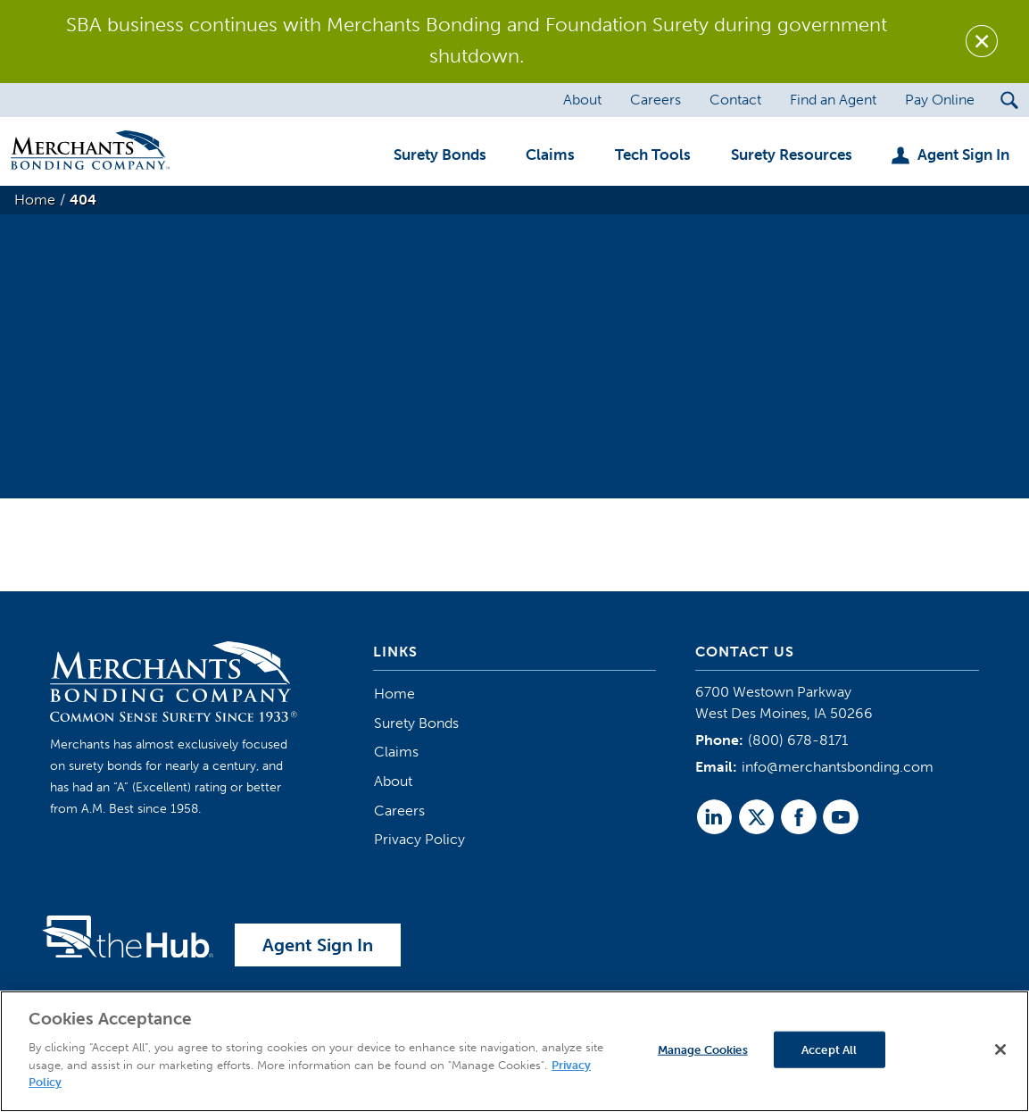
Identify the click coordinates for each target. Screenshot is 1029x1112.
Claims (396, 751)
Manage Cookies (703, 1049)
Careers (399, 810)
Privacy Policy (419, 839)
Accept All (829, 1049)
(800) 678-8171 (798, 740)
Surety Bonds (416, 723)
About (393, 781)
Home (394, 693)
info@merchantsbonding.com (838, 766)
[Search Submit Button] (1009, 100)
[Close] (1000, 1049)
